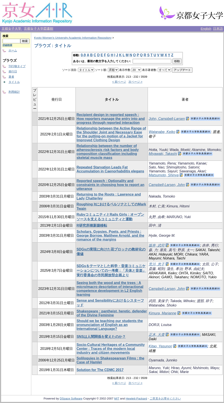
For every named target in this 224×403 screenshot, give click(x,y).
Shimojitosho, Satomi (182, 167)
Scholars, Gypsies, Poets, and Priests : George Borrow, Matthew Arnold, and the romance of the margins (110, 235)
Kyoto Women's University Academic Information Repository (72, 37)
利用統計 (14, 91)
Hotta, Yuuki (158, 150)
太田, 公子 (210, 264)
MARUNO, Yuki (179, 217)
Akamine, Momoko (206, 150)
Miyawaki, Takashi (163, 154)
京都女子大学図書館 (38, 28)
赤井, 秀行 (210, 245)
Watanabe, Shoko (162, 305)
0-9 (83, 55)
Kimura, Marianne (162, 313)
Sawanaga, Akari (192, 171)
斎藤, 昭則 (157, 269)
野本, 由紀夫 (194, 269)
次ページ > (135, 81)
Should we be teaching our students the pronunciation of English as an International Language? (109, 325)
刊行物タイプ (17, 66)
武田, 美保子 (158, 301)
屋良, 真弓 (167, 250)
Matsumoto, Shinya (164, 175)
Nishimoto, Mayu (206, 368)
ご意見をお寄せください (165, 398)
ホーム (13, 50)
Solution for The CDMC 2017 (99, 370)
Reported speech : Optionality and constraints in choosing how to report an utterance (110, 185)
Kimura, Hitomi (178, 206)
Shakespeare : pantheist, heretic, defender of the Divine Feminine (111, 313)
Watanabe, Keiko (162, 132)
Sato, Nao (156, 167)
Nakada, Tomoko (162, 196)
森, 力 (153, 250)
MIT (116, 398)
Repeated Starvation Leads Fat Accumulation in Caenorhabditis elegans (110, 169)
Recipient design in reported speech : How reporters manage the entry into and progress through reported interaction (110, 118)
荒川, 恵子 (157, 264)
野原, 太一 (185, 250)
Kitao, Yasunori (160, 346)
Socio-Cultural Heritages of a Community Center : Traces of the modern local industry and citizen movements (110, 348)
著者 (11, 76)
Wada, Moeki (180, 150)
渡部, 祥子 (205, 301)
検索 (5, 36)
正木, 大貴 (157, 334)
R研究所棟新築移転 (91, 225)
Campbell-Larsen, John (167, 185)
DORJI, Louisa (160, 325)
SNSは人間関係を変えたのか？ (101, 336)
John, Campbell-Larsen (167, 119)
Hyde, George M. (162, 235)
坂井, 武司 (157, 245)
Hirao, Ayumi (181, 368)
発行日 (13, 71)
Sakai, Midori (159, 372)
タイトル (14, 82)
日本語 (218, 28)
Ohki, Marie (180, 372)
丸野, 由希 (157, 217)
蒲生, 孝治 (174, 269)
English (206, 28)
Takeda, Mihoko (182, 301)
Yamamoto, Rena (162, 163)
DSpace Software (71, 398)
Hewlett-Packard (136, 398)
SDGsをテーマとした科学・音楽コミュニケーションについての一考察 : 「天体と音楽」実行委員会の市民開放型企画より (111, 270)
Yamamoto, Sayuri (163, 171)
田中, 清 (155, 225)
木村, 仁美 (157, 206)
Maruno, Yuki (159, 368)
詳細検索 (7, 45)
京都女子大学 (12, 28)
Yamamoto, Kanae (191, 163)
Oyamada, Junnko (163, 360)
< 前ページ (119, 81)
